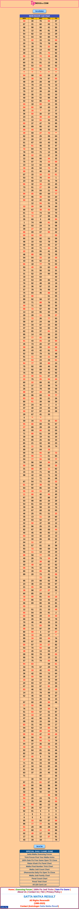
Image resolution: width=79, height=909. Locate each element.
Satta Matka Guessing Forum (39, 854)
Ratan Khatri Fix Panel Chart (39, 863)
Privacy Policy (53, 892)
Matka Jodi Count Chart (39, 869)
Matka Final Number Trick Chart (39, 866)
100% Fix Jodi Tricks (44, 889)
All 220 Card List (39, 885)
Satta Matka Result (39, 896)
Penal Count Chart (39, 879)
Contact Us (33, 892)
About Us (22, 892)
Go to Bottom (39, 11)
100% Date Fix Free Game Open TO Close (39, 860)
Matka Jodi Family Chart (39, 875)
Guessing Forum (24, 889)
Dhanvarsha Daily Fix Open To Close (39, 872)
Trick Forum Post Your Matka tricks (39, 857)
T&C (43, 892)
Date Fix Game (62, 889)
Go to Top (39, 846)
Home (11, 889)
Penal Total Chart (39, 882)
